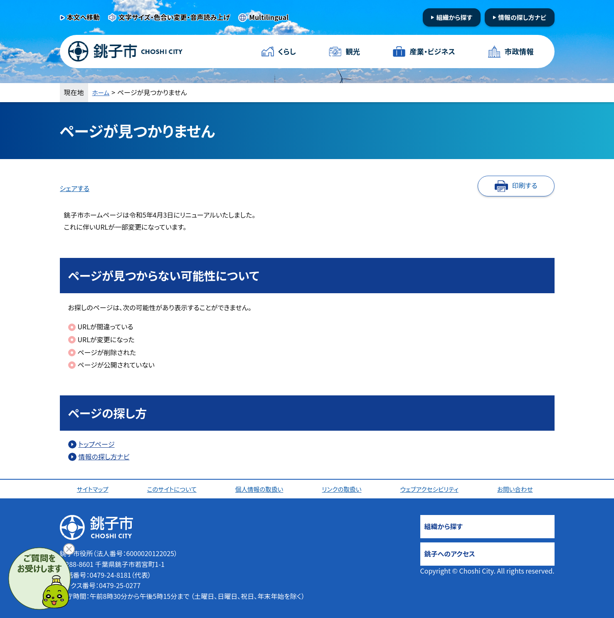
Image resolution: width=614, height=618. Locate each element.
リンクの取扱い (343, 489)
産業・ (432, 52)
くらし (287, 51)
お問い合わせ (517, 489)
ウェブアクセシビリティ (431, 489)
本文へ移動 (83, 17)
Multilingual (269, 17)
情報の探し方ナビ (522, 17)
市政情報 (518, 51)
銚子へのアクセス (449, 554)
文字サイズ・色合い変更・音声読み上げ (174, 17)
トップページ (97, 444)
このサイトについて (173, 489)
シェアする (75, 188)
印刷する (525, 185)
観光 (352, 51)
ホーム (101, 92)
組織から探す (454, 17)
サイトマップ (94, 489)
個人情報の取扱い (261, 489)
